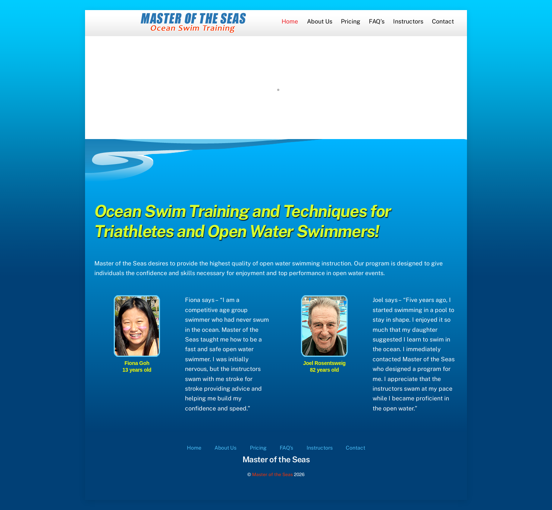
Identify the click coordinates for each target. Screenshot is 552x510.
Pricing (350, 21)
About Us (319, 21)
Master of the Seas (272, 474)
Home (290, 21)
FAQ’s (377, 21)
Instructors (408, 21)
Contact (443, 21)
